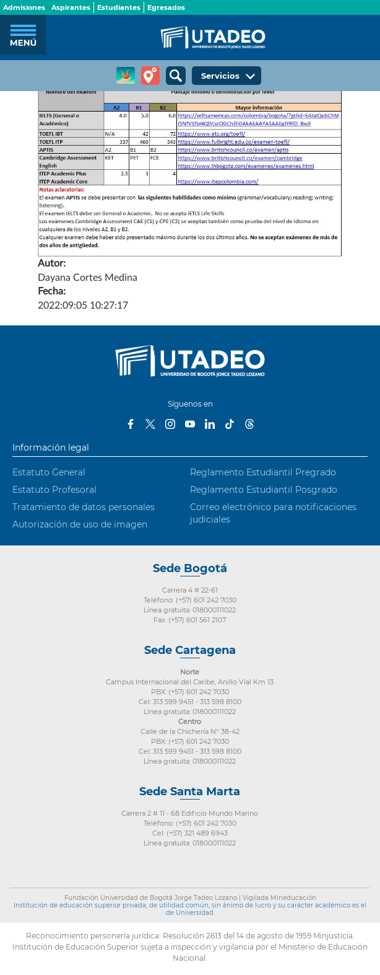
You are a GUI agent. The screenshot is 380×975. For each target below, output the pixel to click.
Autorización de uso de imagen (79, 524)
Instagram (170, 424)
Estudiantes (118, 7)
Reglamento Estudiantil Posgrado (263, 489)
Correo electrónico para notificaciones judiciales (273, 513)
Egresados (166, 7)
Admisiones (24, 7)
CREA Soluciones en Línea (125, 75)
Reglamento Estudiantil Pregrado (263, 472)
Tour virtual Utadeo (150, 75)
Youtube (190, 424)
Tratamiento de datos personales (83, 507)
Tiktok (230, 424)
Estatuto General (48, 472)
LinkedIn (210, 424)
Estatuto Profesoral (54, 489)
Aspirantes (70, 7)
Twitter (150, 424)
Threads (249, 424)
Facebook (131, 424)
